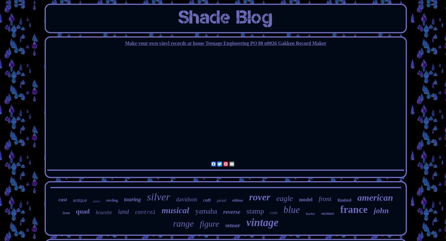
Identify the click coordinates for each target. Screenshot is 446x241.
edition (237, 200)
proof (221, 200)
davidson (186, 199)
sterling (112, 200)
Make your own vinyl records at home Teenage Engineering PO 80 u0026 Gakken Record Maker (226, 43)
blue (291, 209)
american (375, 197)
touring (132, 199)
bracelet (104, 212)
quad (83, 211)
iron (66, 212)
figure (209, 223)
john (381, 210)
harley (310, 213)
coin (273, 212)
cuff (207, 200)
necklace (327, 213)
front (325, 199)
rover (259, 197)
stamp (255, 211)
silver (158, 197)
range (183, 223)
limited (344, 200)
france (354, 209)
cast (62, 200)
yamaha (206, 211)
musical (175, 210)
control (145, 212)
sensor (232, 225)
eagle (284, 198)
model (306, 200)
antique (80, 200)
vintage (263, 222)
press (96, 201)
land (123, 211)
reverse (231, 212)
